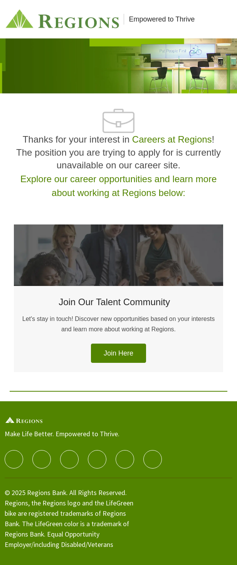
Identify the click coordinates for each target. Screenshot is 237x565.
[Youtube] (125, 459)
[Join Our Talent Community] (118, 307)
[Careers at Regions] (63, 19)
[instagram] (97, 459)
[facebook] (14, 459)
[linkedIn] (41, 459)
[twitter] (69, 459)
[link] (118, 353)
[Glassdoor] (152, 459)
